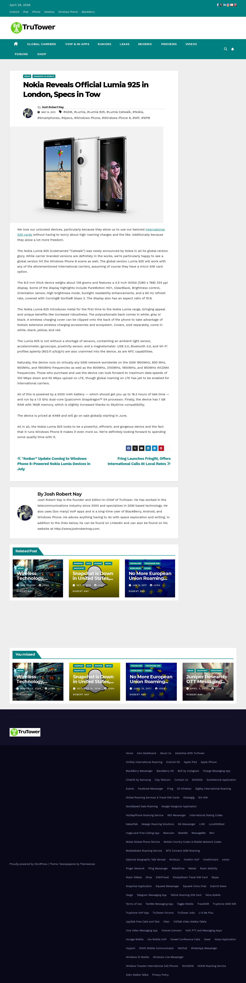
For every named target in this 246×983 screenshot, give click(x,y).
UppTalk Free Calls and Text (143, 921)
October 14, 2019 (89, 688)
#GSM (67, 112)
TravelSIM (135, 563)
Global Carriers (41, 44)
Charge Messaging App (216, 770)
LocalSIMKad (216, 824)
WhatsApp (216, 670)
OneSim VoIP (191, 859)
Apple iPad (190, 762)
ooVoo (225, 859)
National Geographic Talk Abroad (145, 859)
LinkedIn (116, 523)
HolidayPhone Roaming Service (144, 815)
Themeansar (87, 864)
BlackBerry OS (165, 770)
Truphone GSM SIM (224, 903)
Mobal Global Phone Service (143, 841)
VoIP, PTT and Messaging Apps (203, 930)
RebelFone (178, 868)
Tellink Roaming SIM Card (185, 895)
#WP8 (145, 118)
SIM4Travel (162, 877)
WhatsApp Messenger (204, 948)
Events (130, 788)
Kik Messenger (186, 824)
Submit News (218, 886)
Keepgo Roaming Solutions (158, 824)
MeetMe (183, 833)
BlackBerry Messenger (139, 770)
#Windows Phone (87, 118)
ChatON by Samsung (138, 779)
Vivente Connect (171, 930)
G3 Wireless (184, 788)
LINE (202, 824)
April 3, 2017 (199, 688)
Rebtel (192, 868)
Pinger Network (135, 868)
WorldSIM (135, 568)
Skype (215, 877)
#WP (136, 118)
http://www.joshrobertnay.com (76, 529)
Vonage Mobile (135, 939)
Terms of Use (134, 903)
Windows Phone (68, 11)
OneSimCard (210, 859)
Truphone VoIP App (137, 912)
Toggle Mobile (185, 903)
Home (129, 753)
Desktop (49, 11)
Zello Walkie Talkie (137, 974)
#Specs (66, 118)
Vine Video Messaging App (142, 930)
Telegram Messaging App (152, 895)
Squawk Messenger (167, 886)
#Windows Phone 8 (116, 118)
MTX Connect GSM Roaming (183, 850)
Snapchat (79, 568)
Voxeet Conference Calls (185, 939)
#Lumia (79, 112)
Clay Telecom (163, 779)
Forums (21, 54)
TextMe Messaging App (159, 903)
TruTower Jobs (186, 912)
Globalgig (188, 797)
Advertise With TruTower (190, 753)
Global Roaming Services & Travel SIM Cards (153, 797)
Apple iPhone (209, 762)
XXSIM (147, 568)
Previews (168, 44)
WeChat (182, 948)
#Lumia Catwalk (119, 112)
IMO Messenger (176, 815)
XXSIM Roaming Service (212, 966)
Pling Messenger (158, 868)
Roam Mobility (208, 868)
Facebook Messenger (150, 788)
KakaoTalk (132, 824)
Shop (41, 54)
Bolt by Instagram (188, 770)
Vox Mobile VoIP (157, 939)
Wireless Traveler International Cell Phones (152, 966)
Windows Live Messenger (168, 957)
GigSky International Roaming (213, 788)
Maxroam (168, 833)
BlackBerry (88, 11)
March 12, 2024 (31, 688)
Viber (166, 921)
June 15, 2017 (143, 688)
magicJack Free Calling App (142, 833)
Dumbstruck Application (221, 779)
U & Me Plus (206, 912)
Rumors (104, 44)
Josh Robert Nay (53, 107)
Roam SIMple (134, 877)
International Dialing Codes (206, 815)
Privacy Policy (160, 974)
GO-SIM (203, 797)
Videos (191, 44)
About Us (165, 753)
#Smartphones (48, 118)
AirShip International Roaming (144, 762)
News (27, 76)
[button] (225, 49)
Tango (129, 895)
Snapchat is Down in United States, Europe (93, 578)
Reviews (145, 44)
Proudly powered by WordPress (29, 864)
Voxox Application (225, 939)
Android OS (173, 762)
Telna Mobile (212, 895)
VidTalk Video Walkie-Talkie (189, 921)
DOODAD (197, 779)
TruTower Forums (163, 912)
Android (14, 11)
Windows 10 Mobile (44, 76)
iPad (25, 11)
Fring (170, 788)
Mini (211, 833)
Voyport (130, 948)
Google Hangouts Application (179, 806)
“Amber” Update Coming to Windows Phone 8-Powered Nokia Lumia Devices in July (53, 463)
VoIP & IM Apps (77, 44)
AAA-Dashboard (146, 753)
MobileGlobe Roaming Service (144, 850)
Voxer (207, 939)
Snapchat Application (139, 886)
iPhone (36, 11)
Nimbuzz (174, 859)
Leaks (125, 44)
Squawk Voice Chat (194, 886)
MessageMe (198, 833)
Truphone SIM (152, 563)
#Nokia (138, 112)
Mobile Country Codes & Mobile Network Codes (192, 841)
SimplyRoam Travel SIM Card (190, 877)
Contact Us (181, 779)
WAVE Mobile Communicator (156, 948)
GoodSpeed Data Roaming (142, 806)
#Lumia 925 (96, 112)
